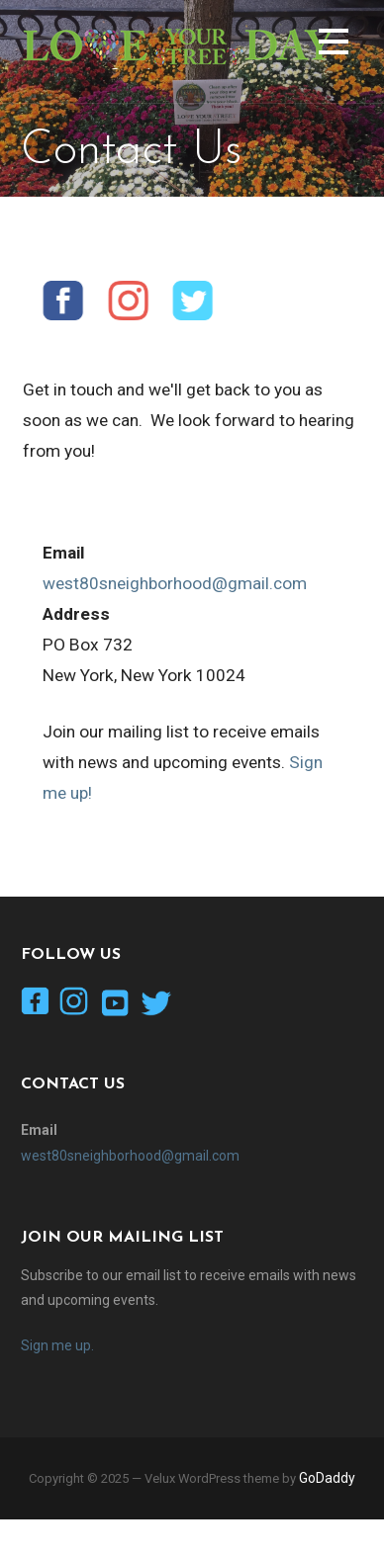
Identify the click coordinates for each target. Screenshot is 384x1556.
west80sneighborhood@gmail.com (175, 583)
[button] (333, 45)
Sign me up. (57, 1345)
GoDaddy (327, 1478)
